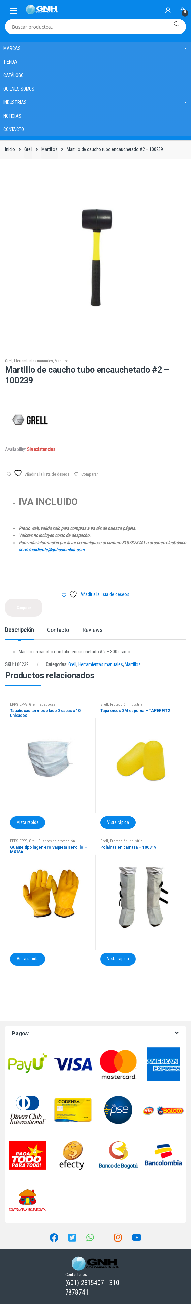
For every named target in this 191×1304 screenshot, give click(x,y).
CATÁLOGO (13, 75)
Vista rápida (27, 822)
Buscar (176, 26)
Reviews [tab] (92, 630)
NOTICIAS (12, 116)
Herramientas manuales (33, 361)
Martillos (49, 149)
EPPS (14, 704)
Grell (28, 149)
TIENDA (10, 62)
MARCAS (95, 48)
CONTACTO (13, 129)
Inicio (10, 149)
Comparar (89, 474)
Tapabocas (47, 704)
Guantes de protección (56, 841)
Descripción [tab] (19, 630)
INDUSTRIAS (95, 102)
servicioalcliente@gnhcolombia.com (51, 549)
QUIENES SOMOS (18, 89)
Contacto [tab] (58, 630)
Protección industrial (127, 704)
